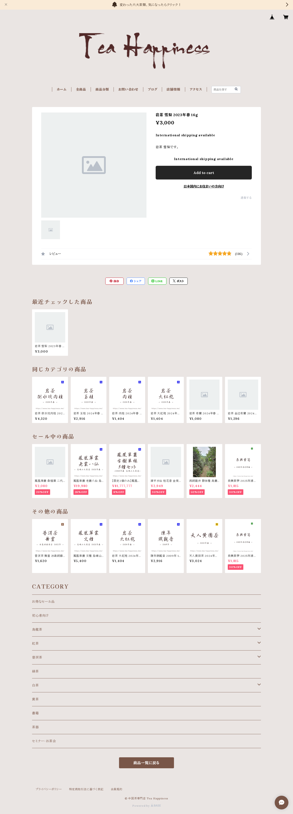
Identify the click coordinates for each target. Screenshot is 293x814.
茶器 (35, 727)
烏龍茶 (37, 629)
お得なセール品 (43, 602)
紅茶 (35, 643)
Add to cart (203, 172)
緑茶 (35, 671)
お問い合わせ (128, 89)
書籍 (35, 713)
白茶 (35, 685)
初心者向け (40, 615)
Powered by (146, 805)
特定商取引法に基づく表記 (86, 789)
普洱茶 (37, 657)
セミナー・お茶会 (44, 741)
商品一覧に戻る (146, 762)
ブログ (152, 89)
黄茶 (35, 699)
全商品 (81, 89)
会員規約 (116, 789)
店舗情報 (173, 89)
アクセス (196, 89)
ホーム (61, 89)
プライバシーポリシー (49, 789)
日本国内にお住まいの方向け (204, 186)
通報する (246, 197)
